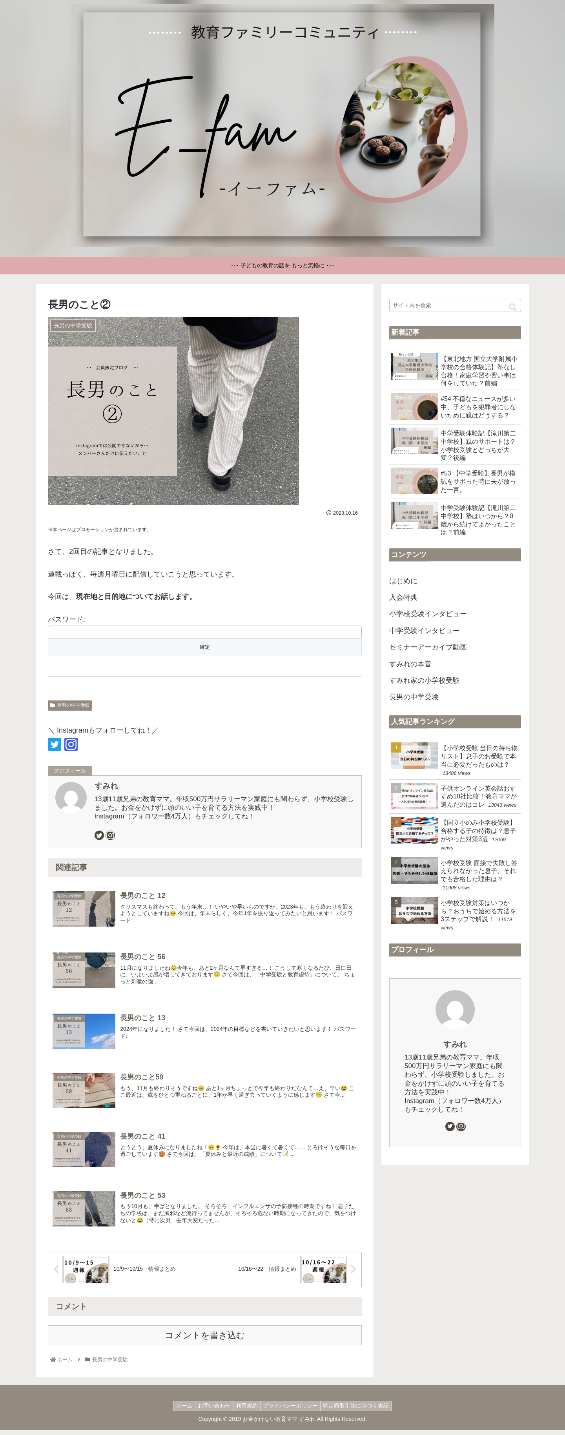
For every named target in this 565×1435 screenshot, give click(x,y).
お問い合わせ (211, 1410)
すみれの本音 (410, 664)
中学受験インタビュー (424, 631)
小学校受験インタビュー (428, 614)
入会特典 (403, 597)
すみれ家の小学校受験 (424, 680)
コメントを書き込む (205, 1340)
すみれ (106, 786)
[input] (455, 305)
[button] (513, 307)
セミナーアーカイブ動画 (428, 647)
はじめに (403, 581)
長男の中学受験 (70, 705)
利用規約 (247, 1410)
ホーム (178, 1410)
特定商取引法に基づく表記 (362, 1410)
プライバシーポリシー (293, 1410)
